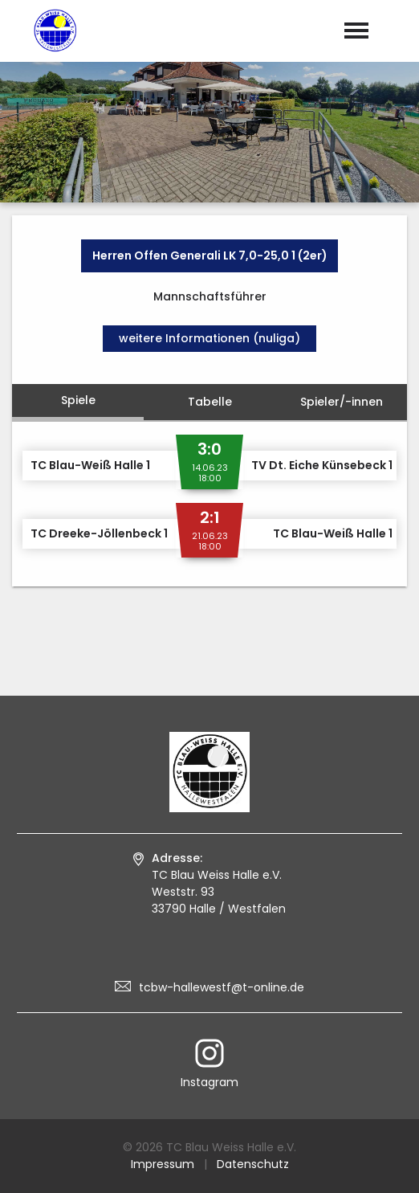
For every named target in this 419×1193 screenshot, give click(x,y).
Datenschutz (253, 1164)
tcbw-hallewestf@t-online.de (221, 987)
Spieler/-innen (341, 402)
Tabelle (210, 402)
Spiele (78, 400)
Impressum (162, 1164)
